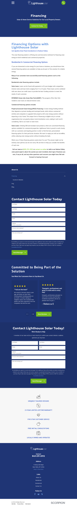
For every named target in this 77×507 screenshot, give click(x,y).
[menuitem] (37, 176)
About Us (38, 477)
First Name (14, 204)
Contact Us (38, 486)
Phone (13, 214)
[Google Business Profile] (38, 494)
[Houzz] (42, 494)
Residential (38, 480)
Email (13, 218)
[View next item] (33, 314)
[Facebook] (35, 494)
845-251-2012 (38, 456)
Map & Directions (38, 469)
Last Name (14, 209)
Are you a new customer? (18, 228)
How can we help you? (17, 233)
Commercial (38, 483)
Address (14, 223)
